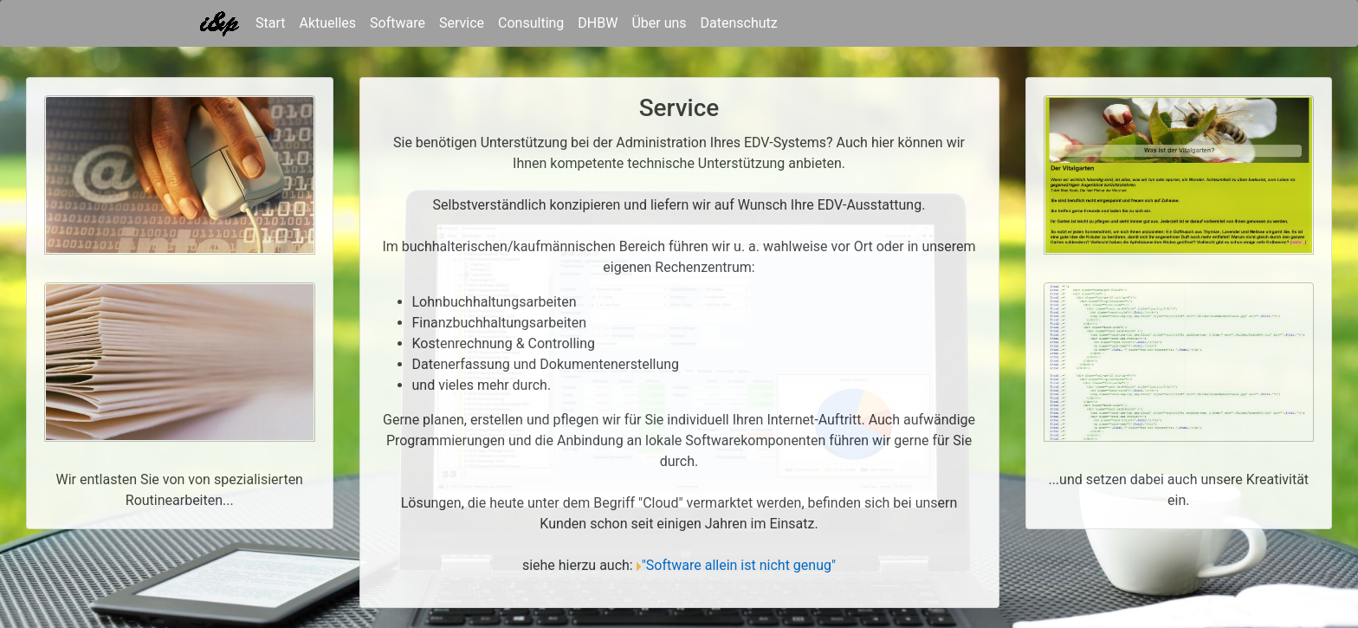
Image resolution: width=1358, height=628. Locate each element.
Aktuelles (327, 23)
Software (397, 23)
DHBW (598, 23)
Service (461, 23)
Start (270, 21)
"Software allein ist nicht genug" (739, 565)
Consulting (531, 23)
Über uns (658, 23)
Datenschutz (739, 23)
